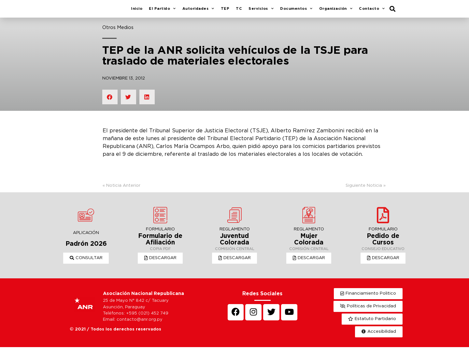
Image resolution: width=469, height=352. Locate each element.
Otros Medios (118, 32)
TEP (225, 11)
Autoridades (198, 11)
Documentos (296, 11)
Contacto (372, 11)
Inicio (136, 11)
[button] (86, 263)
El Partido (162, 11)
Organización (336, 11)
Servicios (261, 11)
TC (239, 11)
